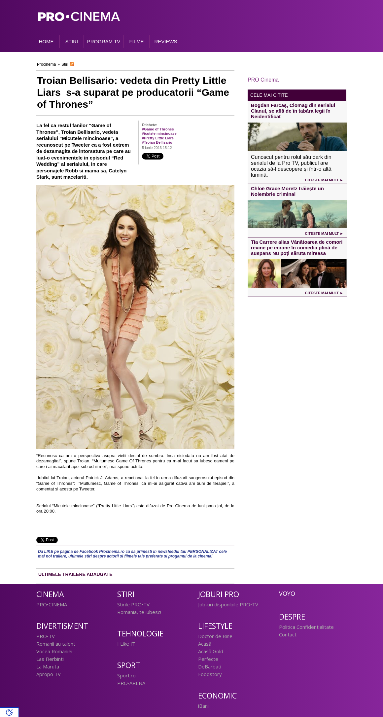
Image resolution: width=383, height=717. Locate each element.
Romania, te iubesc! (139, 612)
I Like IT (126, 644)
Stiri (64, 64)
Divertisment (62, 626)
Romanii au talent (55, 644)
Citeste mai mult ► (324, 180)
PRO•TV (45, 636)
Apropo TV (48, 674)
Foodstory (210, 674)
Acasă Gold (210, 651)
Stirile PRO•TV (133, 604)
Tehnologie (140, 633)
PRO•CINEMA (51, 604)
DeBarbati (209, 666)
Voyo (287, 593)
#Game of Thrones (158, 129)
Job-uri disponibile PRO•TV (228, 604)
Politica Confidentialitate (306, 627)
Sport (128, 665)
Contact (287, 634)
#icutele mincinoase (159, 133)
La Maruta (47, 666)
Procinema (46, 64)
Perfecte (208, 659)
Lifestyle (215, 626)
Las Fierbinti (50, 659)
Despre (292, 617)
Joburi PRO (218, 594)
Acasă (204, 644)
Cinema (50, 594)
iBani (203, 706)
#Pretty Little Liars (158, 138)
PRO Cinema (263, 80)
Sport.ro (126, 675)
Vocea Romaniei (54, 651)
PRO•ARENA (131, 683)
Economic (217, 695)
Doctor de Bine (215, 636)
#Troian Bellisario (157, 142)
